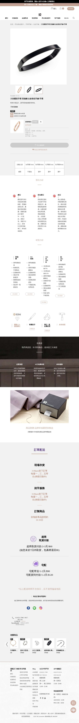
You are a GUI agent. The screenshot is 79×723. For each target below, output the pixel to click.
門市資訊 (70, 8)
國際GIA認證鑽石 (17, 325)
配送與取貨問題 (24, 678)
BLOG (66, 18)
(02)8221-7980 (44, 672)
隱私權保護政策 (60, 713)
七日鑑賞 (30, 713)
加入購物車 (39, 145)
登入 (54, 9)
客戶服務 (57, 18)
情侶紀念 (35, 695)
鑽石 (6, 18)
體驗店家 (35, 689)
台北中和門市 (44, 669)
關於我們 (15, 713)
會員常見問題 (24, 672)
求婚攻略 (35, 706)
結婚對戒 (25, 18)
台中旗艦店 (57, 669)
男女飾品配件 (46, 18)
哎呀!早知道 (35, 702)
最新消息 (35, 681)
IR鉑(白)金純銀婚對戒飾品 (20, 623)
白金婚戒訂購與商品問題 (26, 688)
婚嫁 (34, 698)
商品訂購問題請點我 (39, 149)
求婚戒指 (15, 18)
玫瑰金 (35, 122)
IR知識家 (35, 672)
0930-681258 (57, 675)
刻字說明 (28, 125)
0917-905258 (43, 675)
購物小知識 (23, 683)
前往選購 (15, 294)
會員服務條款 (25, 716)
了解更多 (32, 328)
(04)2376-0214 (58, 672)
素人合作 (51, 713)
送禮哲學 (35, 692)
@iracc (23, 621)
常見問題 (22, 713)
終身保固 (62, 324)
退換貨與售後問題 (25, 681)
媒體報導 (35, 683)
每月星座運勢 (36, 676)
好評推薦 (35, 686)
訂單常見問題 (24, 675)
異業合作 (44, 713)
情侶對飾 (35, 18)
